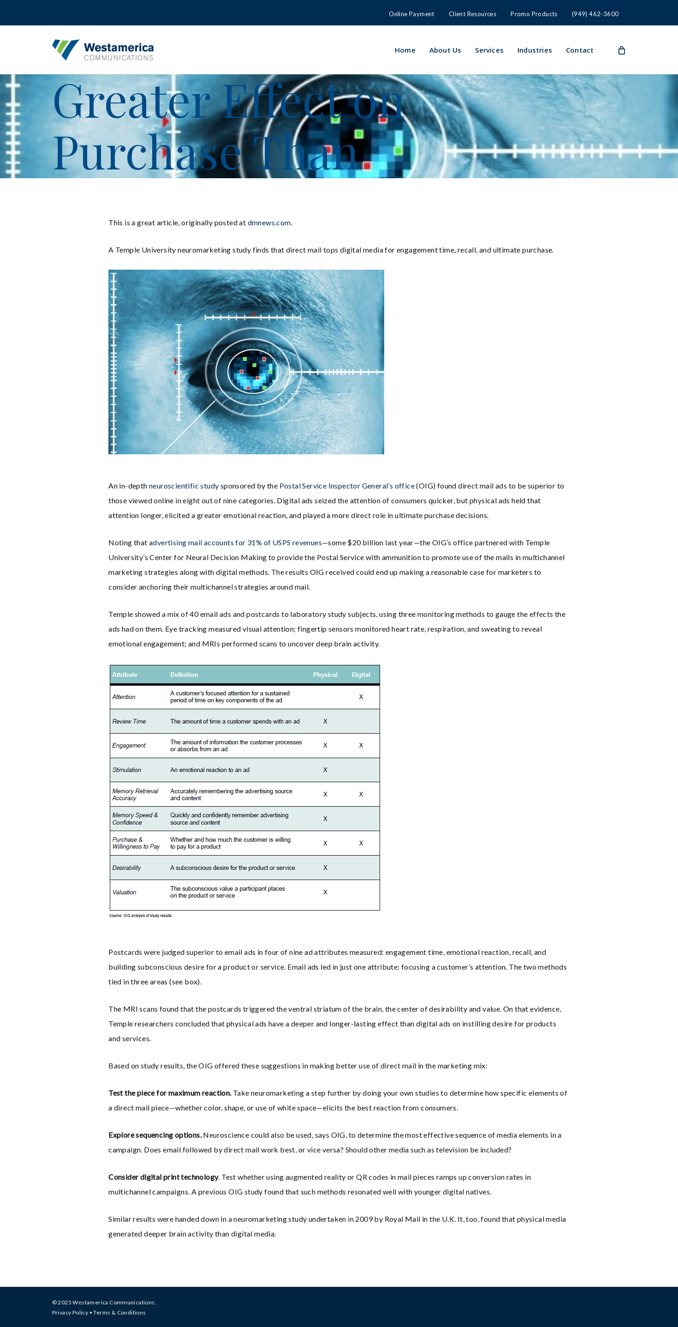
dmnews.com (269, 222)
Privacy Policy (70, 1312)
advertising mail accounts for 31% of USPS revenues (235, 542)
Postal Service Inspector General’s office (348, 485)
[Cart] (621, 49)
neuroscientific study (184, 485)
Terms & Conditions (119, 1312)
